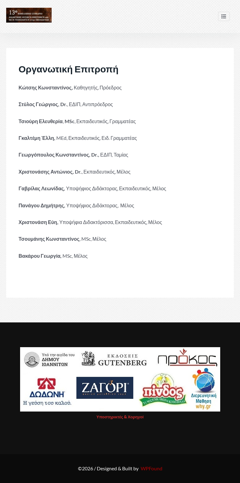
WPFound (151, 468)
